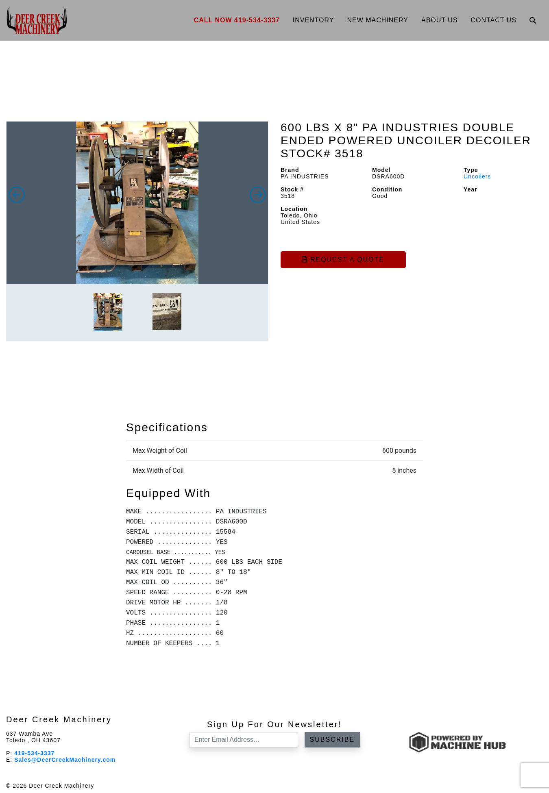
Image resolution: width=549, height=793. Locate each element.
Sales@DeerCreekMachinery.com (64, 759)
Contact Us (493, 20)
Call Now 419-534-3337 (237, 20)
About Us (439, 20)
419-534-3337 (34, 753)
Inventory (313, 20)
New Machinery (377, 20)
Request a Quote (343, 259)
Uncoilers (477, 176)
